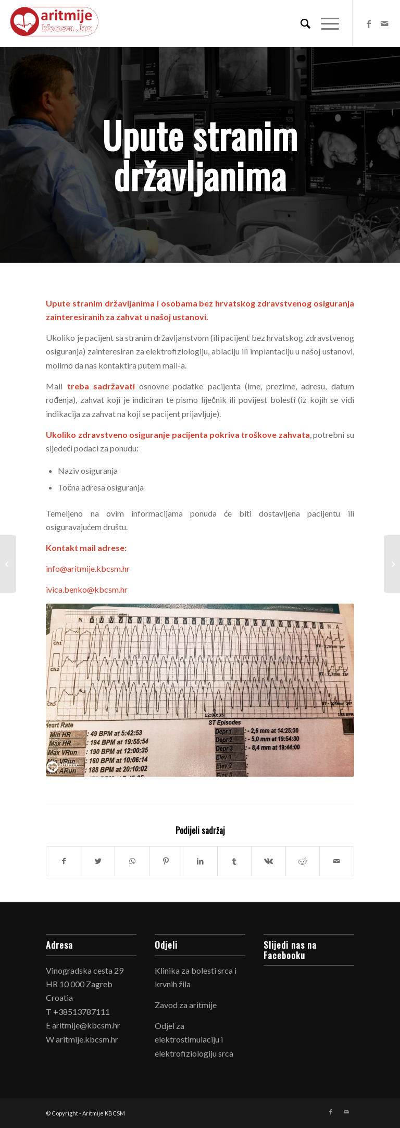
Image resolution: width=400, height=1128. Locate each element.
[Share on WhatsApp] (131, 861)
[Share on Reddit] (302, 861)
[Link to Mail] (384, 23)
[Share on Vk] (268, 861)
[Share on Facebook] (63, 861)
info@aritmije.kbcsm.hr (88, 568)
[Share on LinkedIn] (200, 861)
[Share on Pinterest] (166, 861)
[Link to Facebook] (369, 23)
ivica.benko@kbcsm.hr (87, 589)
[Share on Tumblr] (234, 861)
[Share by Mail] (337, 861)
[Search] (300, 23)
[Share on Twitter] (98, 861)
